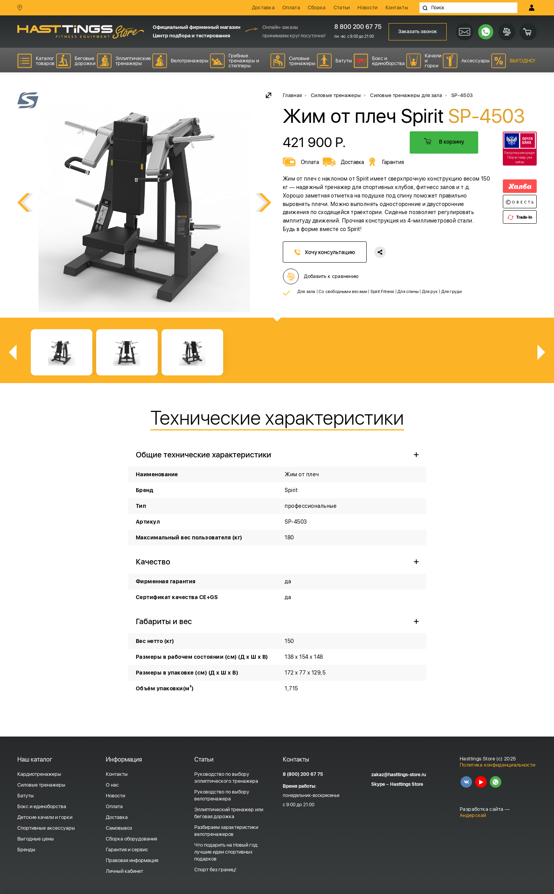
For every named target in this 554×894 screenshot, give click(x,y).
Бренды (26, 849)
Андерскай (473, 815)
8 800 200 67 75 (355, 26)
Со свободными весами (343, 291)
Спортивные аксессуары (46, 828)
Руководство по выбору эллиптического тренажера (226, 777)
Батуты (25, 796)
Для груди (451, 291)
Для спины (408, 291)
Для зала (306, 291)
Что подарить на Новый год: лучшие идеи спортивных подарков (226, 852)
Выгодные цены (35, 839)
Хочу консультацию (324, 252)
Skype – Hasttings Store (397, 784)
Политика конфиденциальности (497, 765)
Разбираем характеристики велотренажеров (226, 830)
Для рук (430, 291)
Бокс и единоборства (41, 806)
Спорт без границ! (215, 869)
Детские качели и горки (44, 817)
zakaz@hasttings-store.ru (398, 774)
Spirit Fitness (382, 291)
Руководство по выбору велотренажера (221, 795)
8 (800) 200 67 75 (303, 774)
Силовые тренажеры (41, 785)
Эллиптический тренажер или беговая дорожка (228, 813)
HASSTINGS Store (80, 31)
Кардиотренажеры (39, 774)
